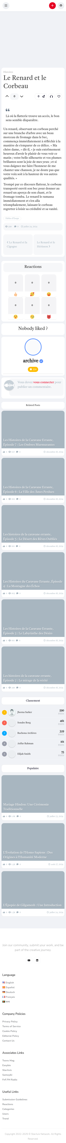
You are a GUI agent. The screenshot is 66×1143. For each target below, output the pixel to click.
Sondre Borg (24, 723)
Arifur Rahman (25, 743)
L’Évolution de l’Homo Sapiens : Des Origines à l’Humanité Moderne (28, 855)
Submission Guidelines (14, 1099)
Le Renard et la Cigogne (17, 244)
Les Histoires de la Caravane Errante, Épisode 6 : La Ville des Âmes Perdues (28, 490)
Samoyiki (7, 1075)
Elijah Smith (24, 754)
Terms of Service (11, 1026)
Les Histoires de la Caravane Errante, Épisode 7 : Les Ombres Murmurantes (29, 442)
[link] (59, 96)
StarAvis (7, 1070)
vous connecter (43, 382)
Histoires (8, 72)
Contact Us (8, 1040)
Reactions (7, 1104)
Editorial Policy (10, 1036)
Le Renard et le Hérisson (46, 244)
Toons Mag (8, 1060)
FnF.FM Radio (9, 1079)
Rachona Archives (26, 733)
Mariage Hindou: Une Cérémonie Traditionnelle (26, 807)
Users (5, 1113)
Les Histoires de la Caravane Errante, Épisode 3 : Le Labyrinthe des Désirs (28, 631)
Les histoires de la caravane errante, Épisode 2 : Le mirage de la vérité (27, 678)
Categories (8, 1109)
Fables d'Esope (12, 218)
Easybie (6, 1065)
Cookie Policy (9, 1031)
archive (33, 361)
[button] (6, 5)
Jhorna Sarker (24, 712)
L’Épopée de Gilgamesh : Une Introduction (32, 905)
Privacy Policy (10, 1021)
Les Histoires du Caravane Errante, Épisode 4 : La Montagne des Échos (32, 584)
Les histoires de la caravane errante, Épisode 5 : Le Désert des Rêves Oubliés (30, 537)
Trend (5, 1118)
